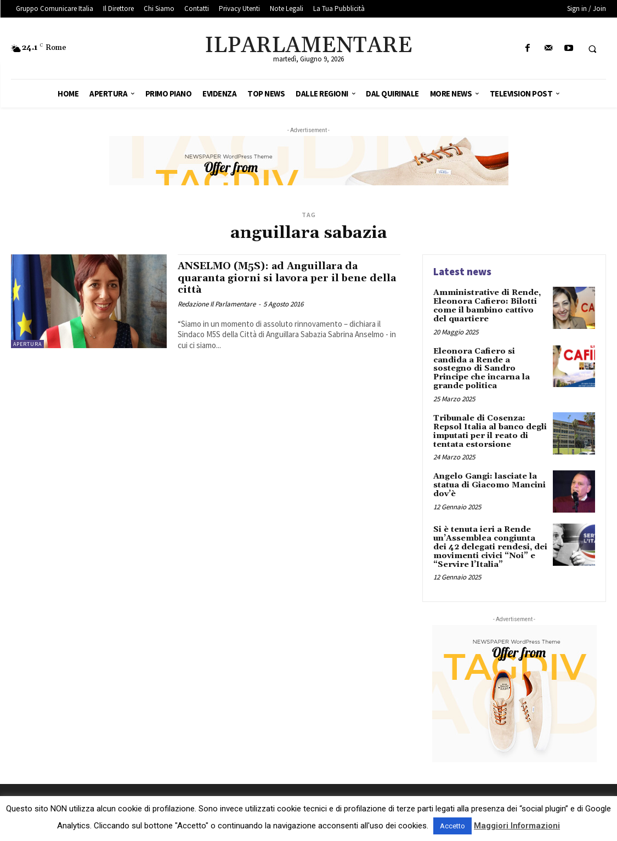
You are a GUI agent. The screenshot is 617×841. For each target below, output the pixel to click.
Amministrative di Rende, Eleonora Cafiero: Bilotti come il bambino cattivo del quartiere (490, 305)
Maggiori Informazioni (517, 826)
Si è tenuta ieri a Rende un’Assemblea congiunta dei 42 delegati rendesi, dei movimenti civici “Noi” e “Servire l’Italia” (489, 543)
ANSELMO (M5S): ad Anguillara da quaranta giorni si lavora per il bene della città (277, 277)
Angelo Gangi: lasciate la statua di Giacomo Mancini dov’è (488, 481)
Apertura (27, 344)
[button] (592, 48)
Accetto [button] (452, 826)
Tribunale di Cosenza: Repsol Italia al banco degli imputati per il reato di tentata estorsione (489, 428)
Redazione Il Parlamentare (217, 303)
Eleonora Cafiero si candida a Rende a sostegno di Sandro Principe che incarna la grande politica (480, 367)
